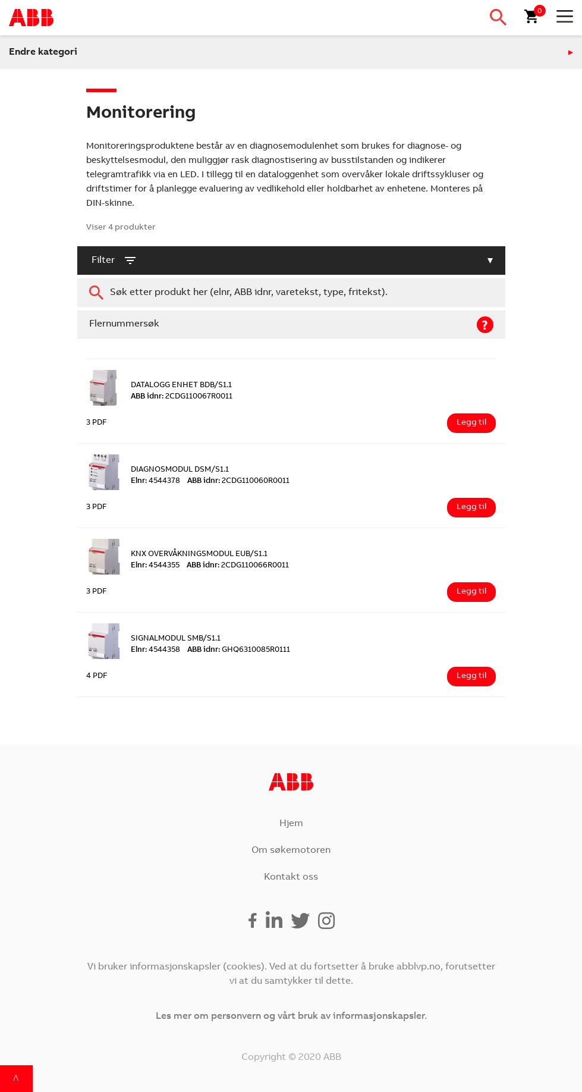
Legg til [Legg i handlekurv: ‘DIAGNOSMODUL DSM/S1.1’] (471, 507)
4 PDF (97, 676)
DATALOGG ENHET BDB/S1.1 (181, 386)
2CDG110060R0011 (238, 481)
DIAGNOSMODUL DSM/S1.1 (180, 470)
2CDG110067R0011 (181, 397)
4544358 (155, 650)
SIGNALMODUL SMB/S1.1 (176, 639)
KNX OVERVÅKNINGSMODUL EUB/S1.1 (199, 554)
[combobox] (291, 292)
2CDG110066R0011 (238, 566)
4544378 (155, 481)
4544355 (155, 566)
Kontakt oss (291, 877)
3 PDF (96, 423)
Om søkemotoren (291, 850)
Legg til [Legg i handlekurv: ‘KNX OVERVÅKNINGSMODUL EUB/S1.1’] (471, 592)
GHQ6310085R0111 (238, 650)
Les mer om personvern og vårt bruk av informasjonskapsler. (291, 1016)
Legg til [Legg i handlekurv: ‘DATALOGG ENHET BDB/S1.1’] (471, 423)
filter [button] (114, 260)
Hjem (291, 824)
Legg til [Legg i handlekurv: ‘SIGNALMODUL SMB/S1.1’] (471, 676)
